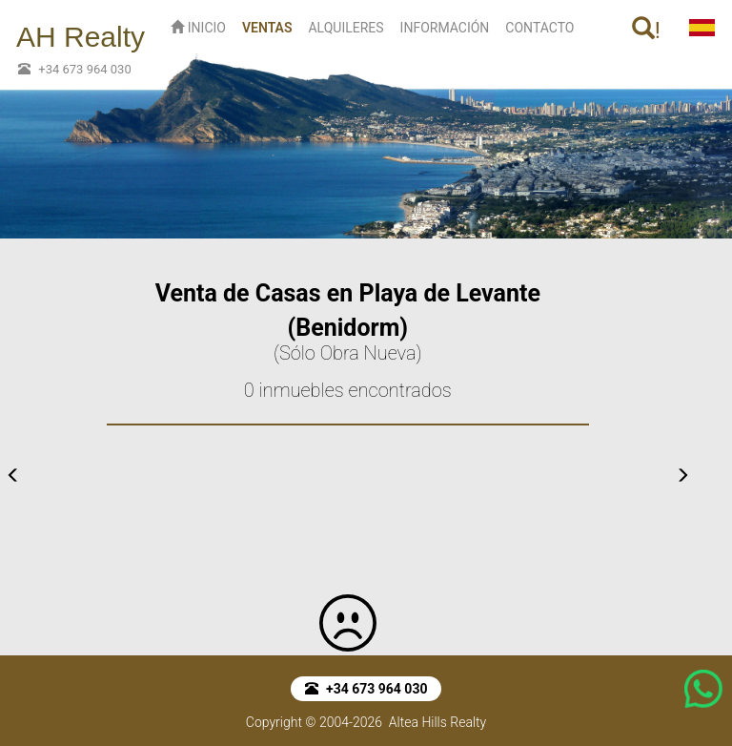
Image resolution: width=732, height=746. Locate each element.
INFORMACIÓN (445, 27)
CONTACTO (539, 27)
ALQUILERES (345, 27)
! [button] (646, 30)
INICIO (198, 27)
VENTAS (271, 26)
